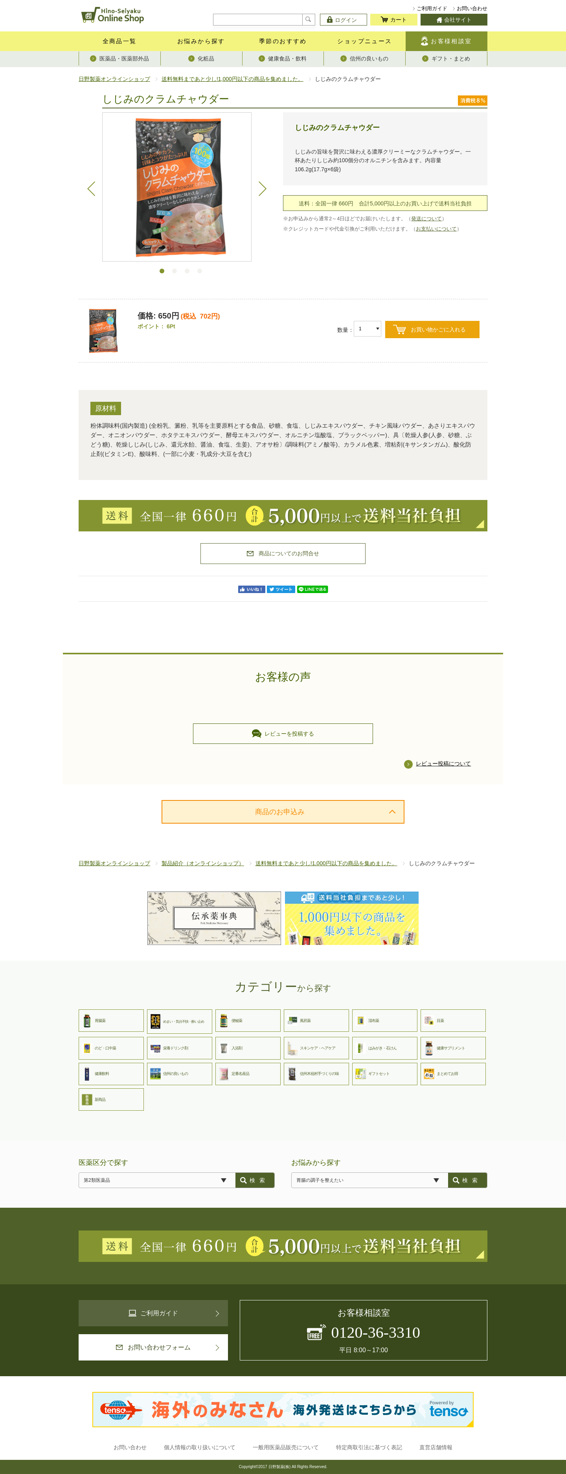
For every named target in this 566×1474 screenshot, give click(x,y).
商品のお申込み (280, 812)
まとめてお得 (441, 1074)
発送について (426, 219)
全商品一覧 (120, 41)
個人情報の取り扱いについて (199, 1447)
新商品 (93, 1100)
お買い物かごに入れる (438, 329)
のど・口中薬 (99, 1048)
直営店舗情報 (435, 1447)
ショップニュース (364, 41)
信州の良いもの (169, 1074)
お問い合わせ (472, 8)
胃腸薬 (93, 1021)
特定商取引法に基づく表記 (369, 1447)
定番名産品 (234, 1074)
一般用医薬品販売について (286, 1447)
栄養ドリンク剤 (169, 1048)
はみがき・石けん (376, 1048)
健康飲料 (95, 1074)
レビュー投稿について (443, 763)
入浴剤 (230, 1048)
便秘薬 (230, 1021)
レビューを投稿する (283, 733)
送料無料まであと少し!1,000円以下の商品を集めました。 (232, 79)
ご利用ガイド (432, 8)
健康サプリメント (444, 1048)
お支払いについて (436, 229)
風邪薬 (299, 1021)
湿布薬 (367, 1021)
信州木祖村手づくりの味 (313, 1074)
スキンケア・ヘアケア (311, 1048)
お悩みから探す (201, 41)
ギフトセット (372, 1074)
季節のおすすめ (283, 41)
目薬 (434, 1021)
